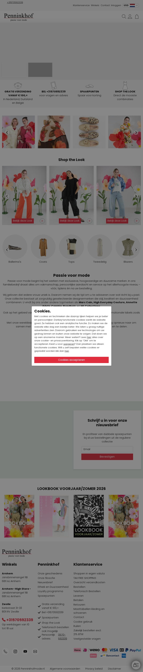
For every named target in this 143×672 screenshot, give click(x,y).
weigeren (68, 344)
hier (89, 337)
